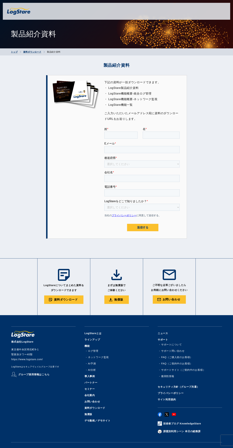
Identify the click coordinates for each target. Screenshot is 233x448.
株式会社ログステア (18, 11)
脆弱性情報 (167, 376)
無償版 (88, 414)
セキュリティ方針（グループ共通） (178, 386)
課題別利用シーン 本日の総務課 (182, 431)
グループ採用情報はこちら (34, 374)
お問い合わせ (92, 401)
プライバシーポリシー (171, 393)
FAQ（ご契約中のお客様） (177, 363)
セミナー (89, 388)
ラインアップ (92, 339)
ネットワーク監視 (98, 357)
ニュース (163, 333)
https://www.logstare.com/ (27, 359)
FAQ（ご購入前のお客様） (177, 357)
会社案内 (89, 395)
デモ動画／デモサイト (97, 420)
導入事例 (89, 376)
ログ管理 (93, 350)
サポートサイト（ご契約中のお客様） (183, 369)
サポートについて (171, 344)
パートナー (90, 382)
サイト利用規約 (167, 399)
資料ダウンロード (94, 407)
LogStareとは (93, 333)
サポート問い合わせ (173, 350)
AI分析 (92, 369)
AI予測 (92, 363)
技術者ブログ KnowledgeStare (182, 423)
